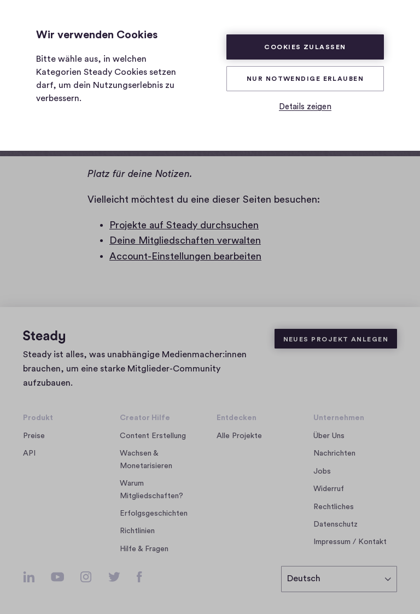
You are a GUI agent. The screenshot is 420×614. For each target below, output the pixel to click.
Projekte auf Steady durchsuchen (184, 225)
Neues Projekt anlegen (335, 339)
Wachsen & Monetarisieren (146, 459)
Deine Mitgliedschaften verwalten (185, 240)
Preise (34, 436)
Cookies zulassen (305, 47)
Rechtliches (333, 507)
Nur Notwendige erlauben (305, 78)
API (29, 453)
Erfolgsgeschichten (154, 513)
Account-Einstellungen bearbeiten (185, 256)
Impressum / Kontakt (350, 542)
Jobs (325, 471)
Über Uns (329, 436)
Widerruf (328, 489)
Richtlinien (137, 531)
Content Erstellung (153, 436)
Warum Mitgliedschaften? (151, 489)
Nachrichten (334, 453)
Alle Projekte (239, 436)
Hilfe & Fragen (144, 549)
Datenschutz (335, 524)
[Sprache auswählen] (339, 579)
